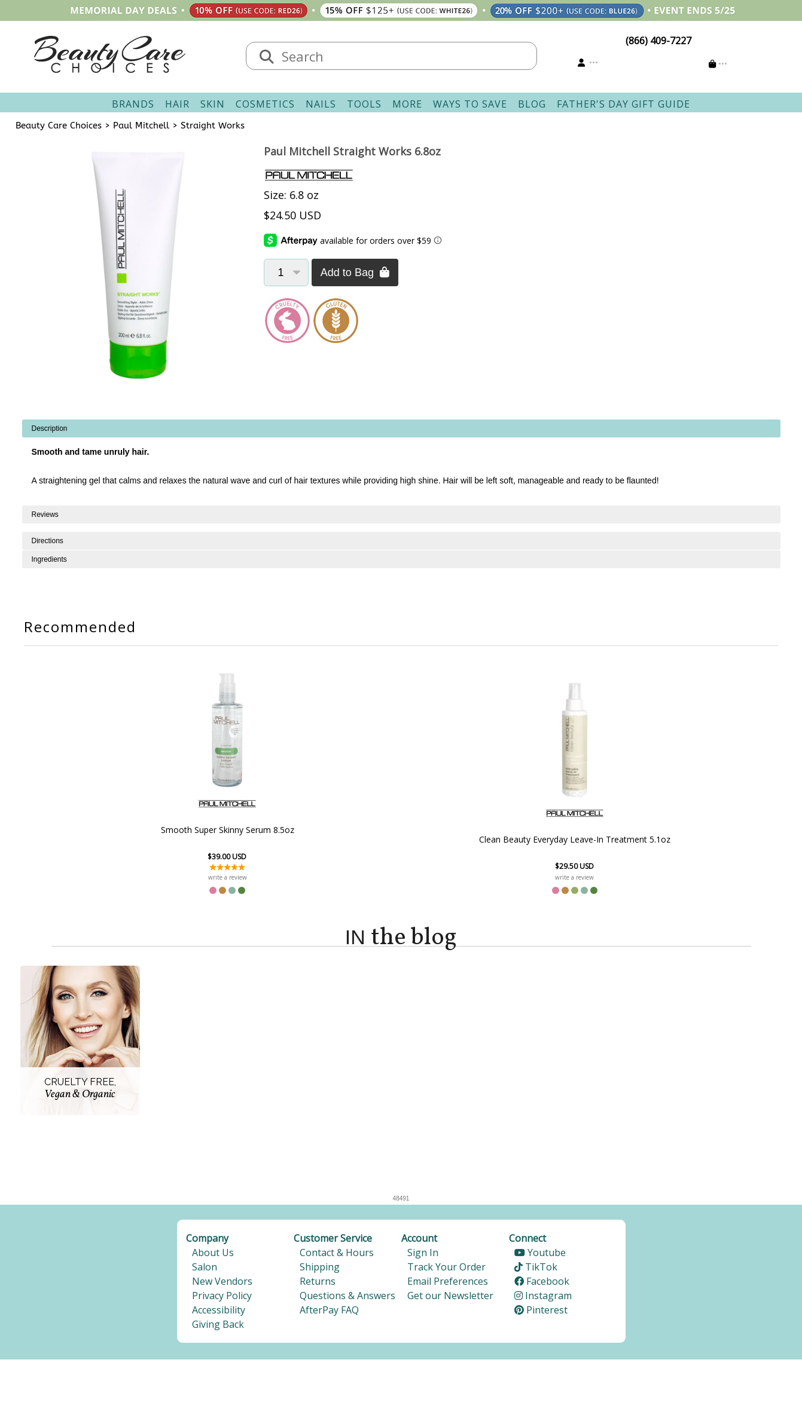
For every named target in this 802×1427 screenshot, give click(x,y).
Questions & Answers (347, 1299)
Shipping (320, 1270)
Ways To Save (470, 104)
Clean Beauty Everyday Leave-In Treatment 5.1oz (466, 839)
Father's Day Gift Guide (623, 104)
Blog (532, 104)
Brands (133, 104)
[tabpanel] (401, 462)
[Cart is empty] (718, 63)
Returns (318, 1284)
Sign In (422, 1256)
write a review (335, 877)
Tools (364, 104)
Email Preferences (447, 1284)
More (407, 104)
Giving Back (218, 1327)
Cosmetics (265, 104)
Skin (212, 104)
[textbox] (404, 55)
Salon (204, 1270)
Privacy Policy (222, 1299)
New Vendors (222, 1284)
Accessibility (218, 1313)
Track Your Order (446, 1270)
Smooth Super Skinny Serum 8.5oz (336, 829)
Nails (321, 104)
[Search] (267, 57)
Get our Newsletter (450, 1299)
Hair (177, 104)
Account (419, 1241)
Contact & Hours (337, 1256)
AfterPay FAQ (329, 1313)
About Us (213, 1256)
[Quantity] (286, 272)
